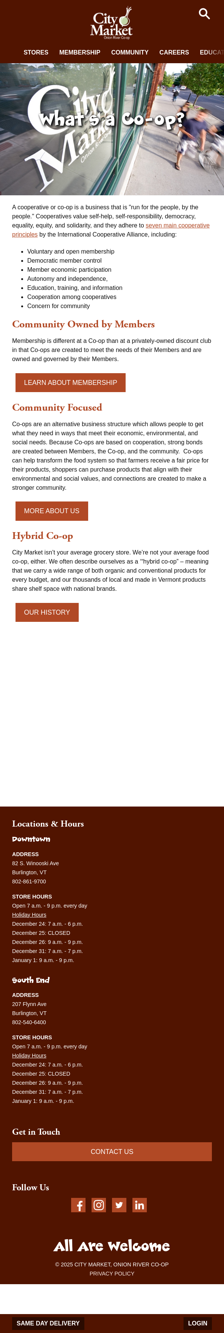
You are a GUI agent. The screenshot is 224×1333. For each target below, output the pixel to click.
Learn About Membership (70, 382)
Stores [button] (35, 52)
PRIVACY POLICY (112, 1274)
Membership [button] (79, 52)
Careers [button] (174, 52)
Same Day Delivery (48, 1323)
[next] (212, 51)
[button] (204, 13)
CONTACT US (112, 1151)
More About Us (51, 511)
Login (197, 1323)
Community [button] (130, 52)
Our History (47, 612)
